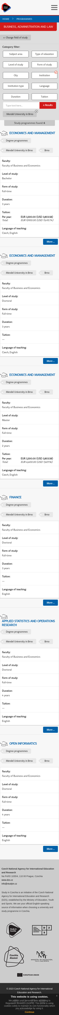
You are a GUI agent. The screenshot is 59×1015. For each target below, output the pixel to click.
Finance (15, 497)
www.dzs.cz (7, 880)
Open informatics (23, 743)
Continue (29, 1012)
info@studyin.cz (9, 883)
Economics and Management (32, 133)
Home (5, 19)
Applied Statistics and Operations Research (28, 623)
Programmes (24, 19)
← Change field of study (15, 37)
